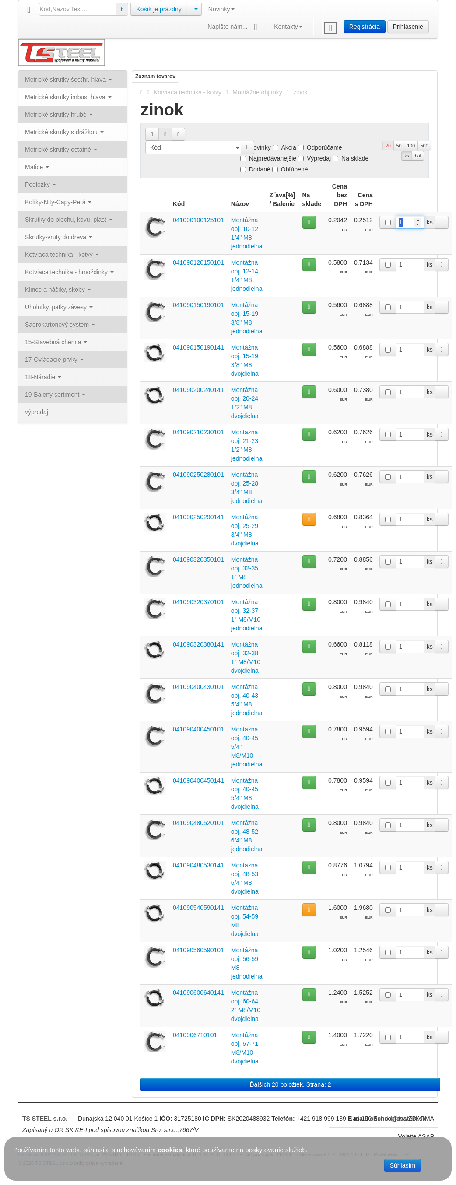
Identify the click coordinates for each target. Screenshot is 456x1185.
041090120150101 (198, 262)
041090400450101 (198, 729)
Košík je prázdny (159, 9)
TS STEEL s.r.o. (44, 1118)
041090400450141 (198, 780)
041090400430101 (198, 686)
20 (388, 145)
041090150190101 (198, 304)
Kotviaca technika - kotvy (187, 92)
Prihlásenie (408, 26)
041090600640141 (198, 992)
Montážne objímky (257, 92)
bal (418, 155)
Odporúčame (320, 147)
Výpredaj (314, 158)
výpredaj (36, 412)
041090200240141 (198, 389)
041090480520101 (198, 822)
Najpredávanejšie (268, 158)
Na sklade (350, 158)
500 (424, 145)
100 (411, 145)
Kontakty (288, 26)
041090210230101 (198, 432)
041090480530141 (198, 865)
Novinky (221, 9)
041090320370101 (198, 601)
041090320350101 (198, 559)
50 (399, 145)
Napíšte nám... (234, 27)
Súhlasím (402, 1165)
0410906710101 (195, 1034)
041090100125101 (198, 220)
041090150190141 (198, 347)
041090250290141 (198, 517)
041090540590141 (198, 907)
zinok (300, 92)
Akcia (284, 147)
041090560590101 (198, 950)
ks (406, 155)
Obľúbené (290, 169)
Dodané (255, 169)
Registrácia (364, 26)
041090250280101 (198, 474)
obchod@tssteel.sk (398, 1118)
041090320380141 (198, 644)
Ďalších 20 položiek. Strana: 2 (290, 1084)
